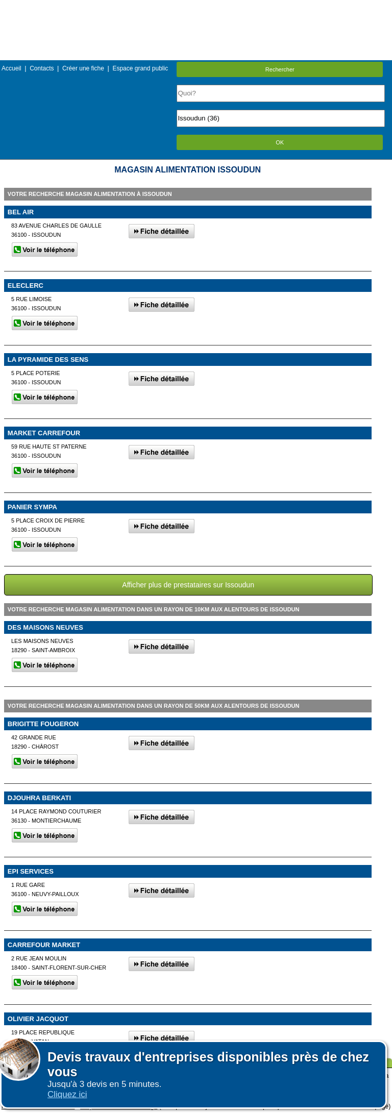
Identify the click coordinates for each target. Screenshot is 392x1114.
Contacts (42, 68)
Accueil (11, 68)
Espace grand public (140, 68)
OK (280, 142)
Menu (196, 7)
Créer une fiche (83, 68)
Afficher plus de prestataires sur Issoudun (188, 585)
